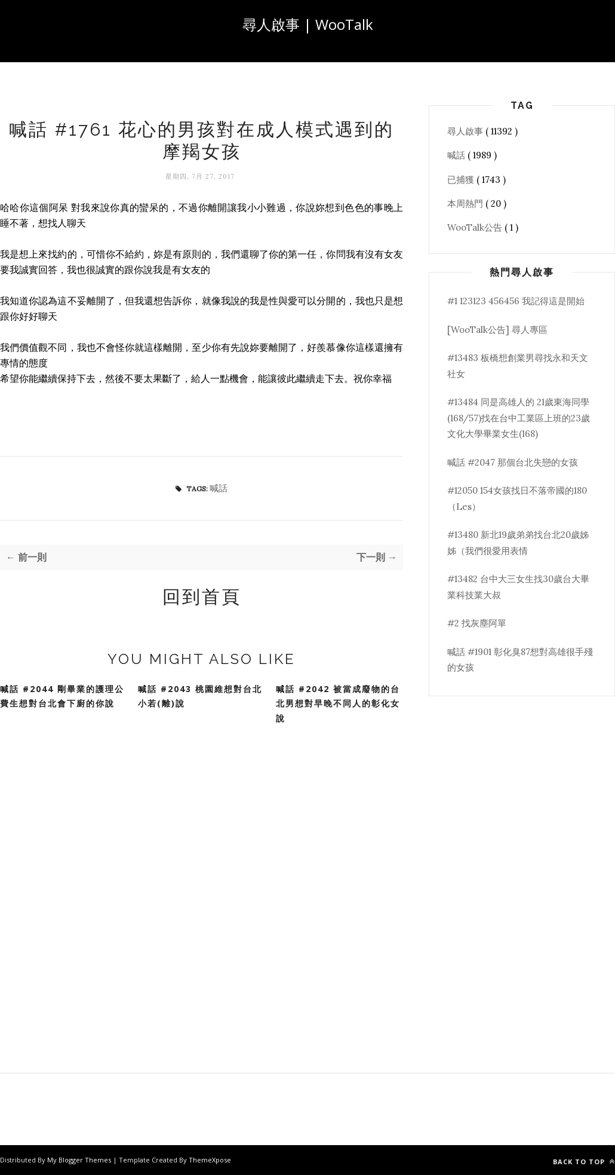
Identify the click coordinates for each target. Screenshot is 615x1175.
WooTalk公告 (476, 227)
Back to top (584, 1161)
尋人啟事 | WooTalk (307, 24)
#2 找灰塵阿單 (476, 623)
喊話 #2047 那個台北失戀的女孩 (512, 462)
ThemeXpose (210, 1159)
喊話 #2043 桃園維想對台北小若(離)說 (200, 696)
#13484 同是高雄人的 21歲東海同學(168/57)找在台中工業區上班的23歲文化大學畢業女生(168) (518, 417)
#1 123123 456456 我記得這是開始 (516, 301)
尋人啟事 (466, 131)
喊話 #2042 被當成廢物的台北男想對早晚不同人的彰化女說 (338, 703)
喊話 (218, 488)
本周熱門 (466, 203)
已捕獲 (461, 179)
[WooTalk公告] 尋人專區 (497, 329)
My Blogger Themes (80, 1159)
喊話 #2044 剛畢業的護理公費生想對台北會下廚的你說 (62, 696)
